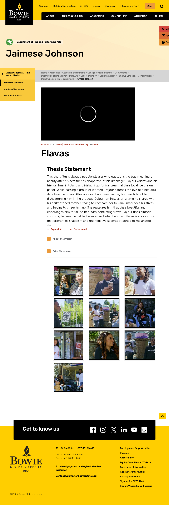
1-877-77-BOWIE (84, 448)
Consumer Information (132, 472)
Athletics (140, 16)
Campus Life (119, 16)
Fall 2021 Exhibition (127, 76)
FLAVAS (45, 144)
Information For (130, 6)
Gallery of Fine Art (90, 76)
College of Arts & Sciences (101, 73)
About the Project (59, 239)
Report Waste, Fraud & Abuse (136, 486)
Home (45, 73)
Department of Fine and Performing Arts (60, 76)
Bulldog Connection (64, 6)
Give (149, 6)
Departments (122, 73)
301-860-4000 (64, 448)
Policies (124, 453)
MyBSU (84, 6)
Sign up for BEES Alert (132, 481)
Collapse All (78, 229)
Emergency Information (133, 467)
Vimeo (95, 144)
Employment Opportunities (135, 448)
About (50, 16)
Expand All (54, 229)
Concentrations (146, 76)
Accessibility (127, 458)
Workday (44, 6)
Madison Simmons (14, 89)
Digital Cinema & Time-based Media (18, 74)
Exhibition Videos (13, 96)
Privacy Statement (130, 477)
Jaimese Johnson (13, 83)
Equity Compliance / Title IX (135, 462)
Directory (110, 6)
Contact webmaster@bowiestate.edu (76, 476)
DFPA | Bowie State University (72, 144)
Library (96, 6)
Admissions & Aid (72, 16)
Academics (97, 16)
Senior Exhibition (108, 76)
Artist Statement (59, 251)
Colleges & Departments (74, 73)
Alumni (159, 16)
